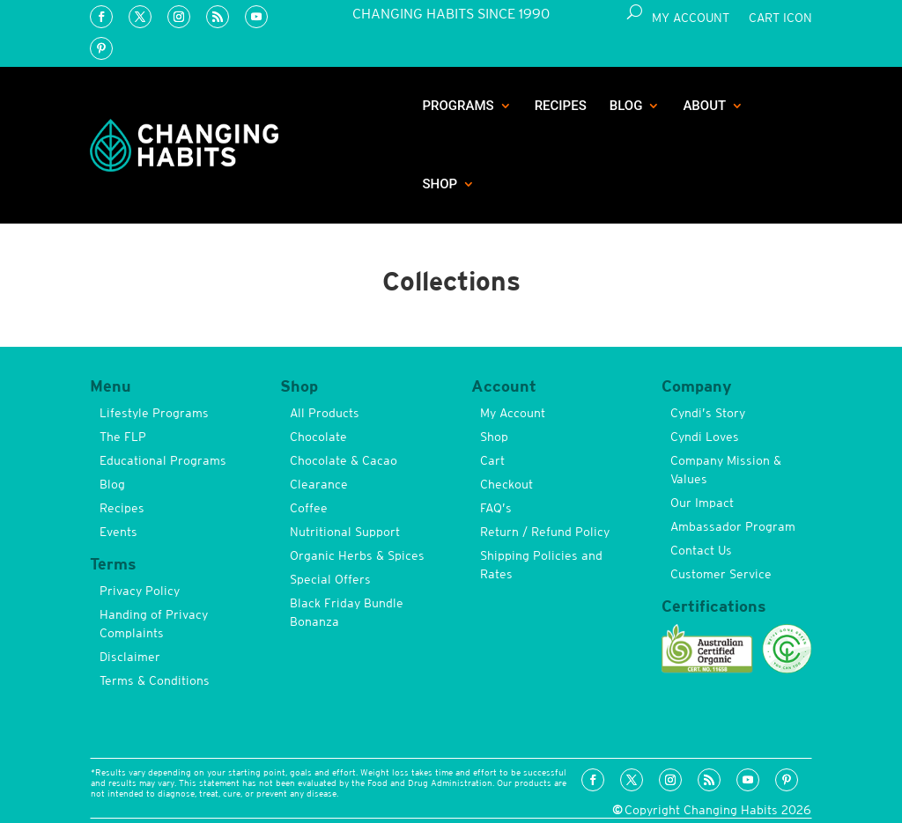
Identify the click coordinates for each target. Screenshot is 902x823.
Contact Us (701, 550)
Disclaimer (130, 657)
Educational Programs (163, 460)
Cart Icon (780, 18)
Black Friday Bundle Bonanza (346, 612)
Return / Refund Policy (545, 532)
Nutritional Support (345, 532)
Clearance (319, 484)
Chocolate (318, 437)
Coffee (309, 508)
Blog (626, 106)
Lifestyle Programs (154, 413)
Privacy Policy (140, 591)
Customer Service (721, 574)
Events (118, 532)
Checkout (506, 484)
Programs (457, 106)
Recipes (561, 106)
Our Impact (702, 503)
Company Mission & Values (725, 469)
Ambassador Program (732, 526)
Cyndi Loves (704, 437)
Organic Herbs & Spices (357, 555)
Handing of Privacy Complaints (154, 623)
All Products (324, 413)
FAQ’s (496, 508)
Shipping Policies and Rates (541, 564)
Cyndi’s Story (707, 413)
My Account (690, 18)
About (704, 106)
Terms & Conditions (155, 680)
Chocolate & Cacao (343, 460)
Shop (439, 184)
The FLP (123, 437)
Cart (492, 460)
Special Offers (330, 579)
